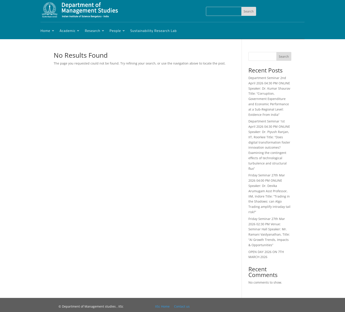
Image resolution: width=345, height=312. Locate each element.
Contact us (182, 306)
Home (45, 30)
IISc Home (162, 306)
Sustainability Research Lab (153, 30)
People (115, 30)
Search (284, 56)
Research (92, 30)
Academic (68, 30)
